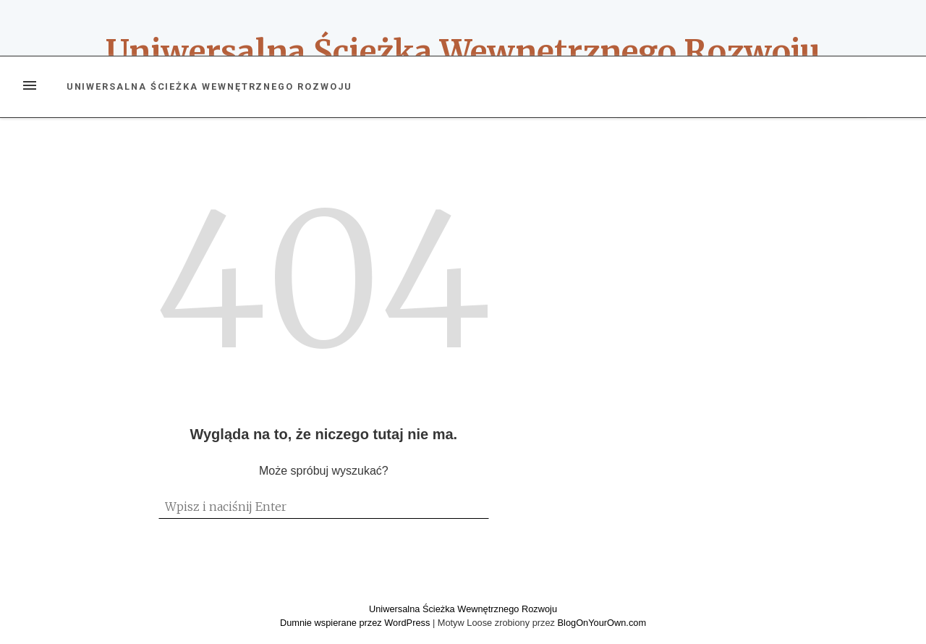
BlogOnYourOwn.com (602, 622)
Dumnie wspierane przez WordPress (356, 622)
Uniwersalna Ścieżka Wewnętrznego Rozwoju (463, 52)
